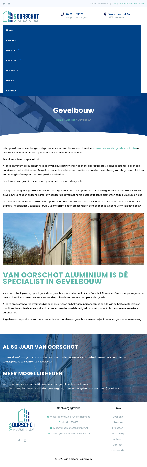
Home (9, 30)
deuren (106, 148)
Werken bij (12, 70)
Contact (11, 90)
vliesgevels (117, 148)
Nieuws (10, 80)
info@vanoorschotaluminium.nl (128, 3)
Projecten (13, 60)
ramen (97, 148)
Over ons (11, 40)
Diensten (13, 50)
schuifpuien (130, 148)
